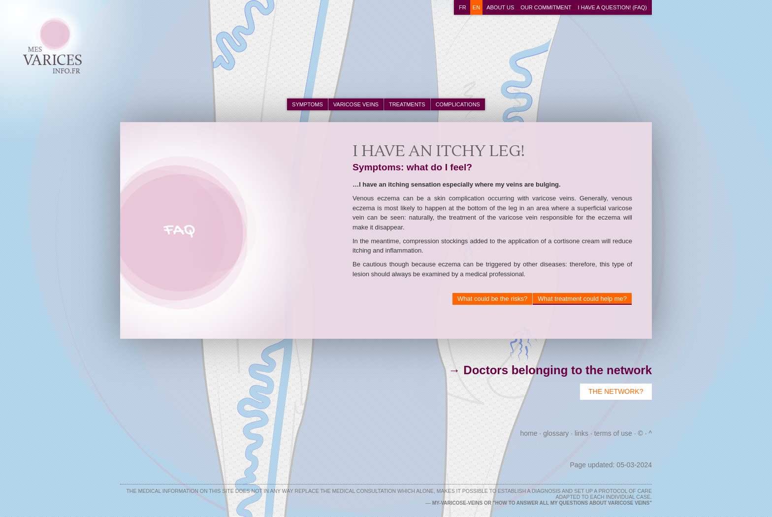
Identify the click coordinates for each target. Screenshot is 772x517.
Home (529, 433)
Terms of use (613, 433)
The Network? (615, 391)
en (476, 7)
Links (581, 433)
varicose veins (356, 104)
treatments (407, 104)
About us (500, 7)
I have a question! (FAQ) (612, 7)
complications (458, 104)
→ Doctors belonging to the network (550, 370)
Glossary (556, 433)
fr (462, 7)
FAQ (179, 230)
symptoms (307, 104)
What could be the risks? (492, 298)
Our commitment (545, 7)
